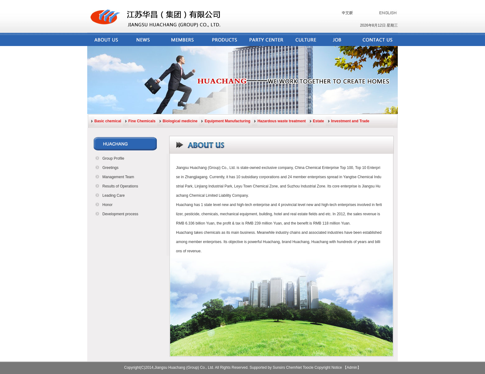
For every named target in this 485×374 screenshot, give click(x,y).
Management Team (118, 177)
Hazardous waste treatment (281, 121)
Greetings (110, 168)
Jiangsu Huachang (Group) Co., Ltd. (206, 168)
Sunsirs (279, 367)
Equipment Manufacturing (227, 121)
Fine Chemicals (142, 121)
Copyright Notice (328, 367)
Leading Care (113, 195)
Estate (318, 121)
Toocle (308, 367)
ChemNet (294, 367)
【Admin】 (352, 367)
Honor (107, 205)
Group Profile (113, 158)
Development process (120, 214)
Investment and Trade (350, 121)
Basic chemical (107, 121)
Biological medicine (180, 121)
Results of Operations (120, 186)
